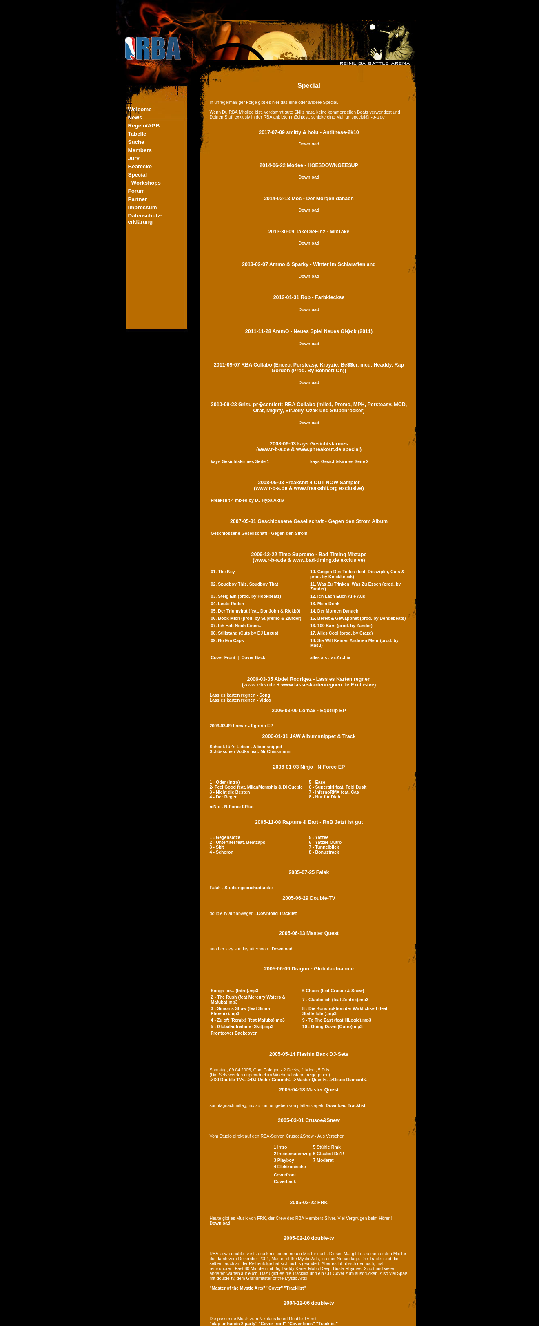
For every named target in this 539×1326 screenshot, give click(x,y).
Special (137, 175)
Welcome (140, 109)
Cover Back (254, 657)
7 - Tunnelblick (324, 847)
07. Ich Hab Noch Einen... (237, 625)
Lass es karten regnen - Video (240, 700)
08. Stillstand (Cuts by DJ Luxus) (245, 633)
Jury (134, 158)
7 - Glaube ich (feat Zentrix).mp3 (335, 999)
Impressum (142, 207)
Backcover (246, 1033)
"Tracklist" (295, 1288)
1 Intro (280, 1147)
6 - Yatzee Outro (325, 842)
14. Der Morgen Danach (334, 610)
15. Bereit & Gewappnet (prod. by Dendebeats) (358, 618)
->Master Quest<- (310, 1079)
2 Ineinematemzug (292, 1153)
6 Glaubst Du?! (328, 1153)
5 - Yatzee (318, 837)
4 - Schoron (222, 852)
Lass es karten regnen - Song (240, 695)
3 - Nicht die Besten (230, 791)
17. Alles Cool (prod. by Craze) (341, 633)
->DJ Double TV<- (228, 1079)
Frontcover (222, 1033)
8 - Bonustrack (324, 852)
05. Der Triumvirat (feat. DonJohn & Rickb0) (256, 610)
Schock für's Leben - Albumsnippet (246, 746)
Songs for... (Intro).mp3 (235, 990)
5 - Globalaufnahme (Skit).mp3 (242, 1026)
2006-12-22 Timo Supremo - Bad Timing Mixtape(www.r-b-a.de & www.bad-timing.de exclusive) (309, 557)
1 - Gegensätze (225, 837)
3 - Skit (217, 847)
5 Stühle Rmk (327, 1147)
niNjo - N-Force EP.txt (232, 806)
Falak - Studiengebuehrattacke (241, 887)
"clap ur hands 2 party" (233, 1323)
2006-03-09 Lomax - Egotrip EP (309, 710)
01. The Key (223, 571)
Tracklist (288, 913)
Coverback (285, 1181)
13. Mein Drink (324, 603)
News (135, 117)
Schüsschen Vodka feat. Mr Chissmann (250, 751)
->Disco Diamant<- (348, 1079)
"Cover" (274, 1288)
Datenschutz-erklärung (145, 218)
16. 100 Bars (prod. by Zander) (341, 625)
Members (140, 150)
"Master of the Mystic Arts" (237, 1288)
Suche (136, 142)
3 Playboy (284, 1160)
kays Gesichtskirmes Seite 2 (339, 461)
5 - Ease (317, 782)
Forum (136, 191)
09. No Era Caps (227, 640)
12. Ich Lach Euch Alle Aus (337, 596)
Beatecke (140, 166)
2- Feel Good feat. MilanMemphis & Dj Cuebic (256, 787)
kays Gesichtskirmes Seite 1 (240, 461)
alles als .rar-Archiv (330, 657)
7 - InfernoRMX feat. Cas (334, 791)
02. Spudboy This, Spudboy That (244, 583)
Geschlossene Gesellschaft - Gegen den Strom (259, 533)
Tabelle (137, 134)
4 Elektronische (290, 1166)
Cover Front (223, 657)
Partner (137, 199)
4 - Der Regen (224, 796)
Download (309, 143)
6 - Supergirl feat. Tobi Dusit (337, 787)
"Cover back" (301, 1323)
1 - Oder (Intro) (225, 782)
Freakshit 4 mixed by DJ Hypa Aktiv (247, 500)
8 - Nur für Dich (324, 796)
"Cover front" (272, 1323)
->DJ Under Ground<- (269, 1079)
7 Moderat (323, 1160)
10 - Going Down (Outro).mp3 (332, 1026)
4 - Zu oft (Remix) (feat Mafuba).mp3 (248, 1019)
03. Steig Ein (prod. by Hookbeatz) (246, 596)
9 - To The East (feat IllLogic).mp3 (336, 1019)
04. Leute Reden (227, 603)
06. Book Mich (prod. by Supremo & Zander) (256, 618)
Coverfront (285, 1174)
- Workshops (144, 183)
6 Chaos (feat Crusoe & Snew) (333, 990)
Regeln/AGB (144, 126)
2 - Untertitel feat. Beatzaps (238, 842)
